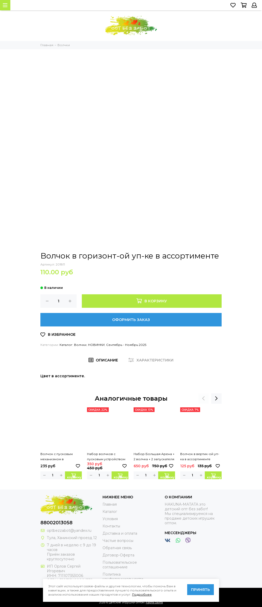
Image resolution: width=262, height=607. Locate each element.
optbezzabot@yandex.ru (69, 530)
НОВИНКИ (96, 345)
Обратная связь (117, 548)
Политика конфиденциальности (123, 576)
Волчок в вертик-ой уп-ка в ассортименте (199, 456)
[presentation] (203, 398)
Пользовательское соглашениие (120, 564)
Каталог (66, 345)
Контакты (111, 526)
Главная (110, 504)
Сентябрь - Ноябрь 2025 (126, 345)
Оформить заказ (131, 319)
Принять (200, 589)
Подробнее (142, 594)
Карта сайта (154, 602)
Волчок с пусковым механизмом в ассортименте (56, 457)
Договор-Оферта (118, 555)
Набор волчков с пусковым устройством (106, 456)
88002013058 (56, 523)
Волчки (80, 345)
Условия (110, 519)
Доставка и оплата (120, 533)
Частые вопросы (118, 540)
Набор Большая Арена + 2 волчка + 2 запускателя (154, 456)
